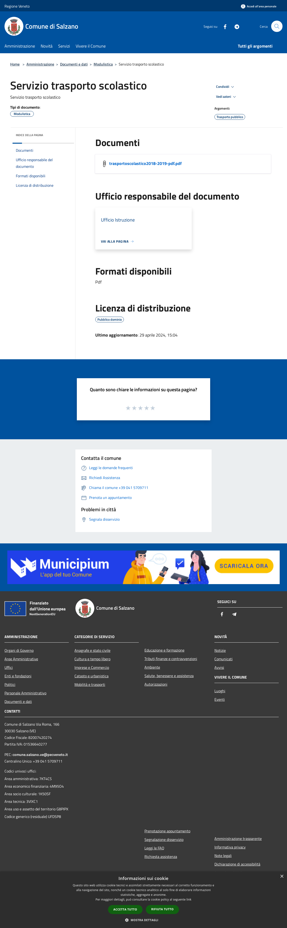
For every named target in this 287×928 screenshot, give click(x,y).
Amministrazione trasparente (238, 838)
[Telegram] (234, 26)
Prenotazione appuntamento (167, 831)
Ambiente (152, 667)
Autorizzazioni (155, 684)
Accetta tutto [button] (125, 909)
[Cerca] (277, 26)
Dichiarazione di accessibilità (237, 864)
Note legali (223, 855)
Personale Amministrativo (25, 693)
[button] (143, 920)
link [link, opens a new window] (189, 899)
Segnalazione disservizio (163, 839)
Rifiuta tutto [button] (162, 909)
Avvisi (219, 667)
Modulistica (103, 64)
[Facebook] (223, 26)
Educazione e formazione (164, 650)
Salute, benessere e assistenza (169, 676)
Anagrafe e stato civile (92, 650)
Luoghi (219, 691)
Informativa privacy (230, 847)
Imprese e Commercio (91, 667)
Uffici (8, 667)
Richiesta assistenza (160, 856)
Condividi (225, 87)
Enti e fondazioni (17, 676)
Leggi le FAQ (154, 848)
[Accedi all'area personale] (259, 6)
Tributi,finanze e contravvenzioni (170, 659)
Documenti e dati (74, 64)
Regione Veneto (17, 6)
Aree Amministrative (21, 659)
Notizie (220, 650)
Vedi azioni (226, 97)
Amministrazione (40, 64)
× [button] (281, 876)
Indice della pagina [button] (29, 135)
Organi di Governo (19, 650)
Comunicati (223, 659)
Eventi (219, 699)
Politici (9, 684)
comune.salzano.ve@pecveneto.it (40, 754)
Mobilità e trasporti (89, 684)
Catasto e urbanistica (91, 676)
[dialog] (143, 899)
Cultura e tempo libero (92, 659)
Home (15, 64)
